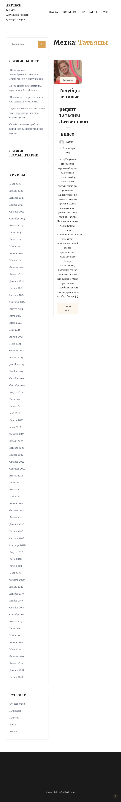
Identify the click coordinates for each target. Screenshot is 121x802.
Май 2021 (14, 496)
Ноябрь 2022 (16, 455)
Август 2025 (16, 226)
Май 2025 (14, 246)
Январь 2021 (16, 517)
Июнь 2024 (15, 323)
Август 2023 (16, 392)
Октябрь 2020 (17, 538)
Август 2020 (16, 552)
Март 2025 (15, 260)
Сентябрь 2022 (17, 469)
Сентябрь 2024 (17, 302)
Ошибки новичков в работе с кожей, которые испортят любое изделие (26, 128)
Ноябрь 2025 (16, 205)
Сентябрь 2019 (17, 615)
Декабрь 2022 (16, 448)
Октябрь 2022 (16, 462)
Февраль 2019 (16, 656)
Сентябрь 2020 (17, 545)
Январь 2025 (16, 274)
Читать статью (67, 308)
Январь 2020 (16, 587)
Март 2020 (15, 573)
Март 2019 (15, 649)
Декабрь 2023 (16, 364)
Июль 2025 (15, 232)
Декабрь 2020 (16, 524)
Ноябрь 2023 (16, 371)
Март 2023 (15, 427)
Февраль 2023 (16, 434)
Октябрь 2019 (16, 608)
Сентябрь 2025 (17, 219)
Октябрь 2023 (16, 378)
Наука (53, 12)
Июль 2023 (15, 399)
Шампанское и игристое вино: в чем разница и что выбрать (26, 99)
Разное (107, 12)
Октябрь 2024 (16, 295)
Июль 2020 (15, 559)
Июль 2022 (15, 483)
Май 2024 (14, 330)
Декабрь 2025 (16, 198)
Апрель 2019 (16, 642)
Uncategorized (17, 704)
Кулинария (89, 12)
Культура (69, 12)
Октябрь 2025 (16, 212)
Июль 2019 (15, 628)
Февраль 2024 (16, 351)
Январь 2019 (16, 663)
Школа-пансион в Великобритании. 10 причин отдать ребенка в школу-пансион (26, 74)
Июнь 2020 (15, 566)
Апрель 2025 (16, 253)
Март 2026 (15, 184)
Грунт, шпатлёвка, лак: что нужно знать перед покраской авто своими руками (27, 113)
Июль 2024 (15, 316)
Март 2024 (15, 344)
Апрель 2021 (16, 503)
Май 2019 (14, 635)
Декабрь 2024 (16, 281)
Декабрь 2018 (16, 670)
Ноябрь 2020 (16, 531)
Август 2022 (16, 476)
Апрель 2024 (16, 337)
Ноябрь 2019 (16, 601)
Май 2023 (14, 413)
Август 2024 (16, 309)
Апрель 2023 (16, 420)
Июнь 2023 (15, 406)
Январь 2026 (16, 191)
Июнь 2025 (15, 239)
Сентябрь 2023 (17, 385)
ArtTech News (14, 7)
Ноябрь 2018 (16, 677)
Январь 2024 (16, 358)
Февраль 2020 (17, 580)
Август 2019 (16, 621)
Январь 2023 (16, 441)
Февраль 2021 (16, 510)
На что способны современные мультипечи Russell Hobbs (25, 88)
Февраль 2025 (16, 267)
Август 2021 (15, 490)
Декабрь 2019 (16, 594)
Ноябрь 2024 (16, 288)
